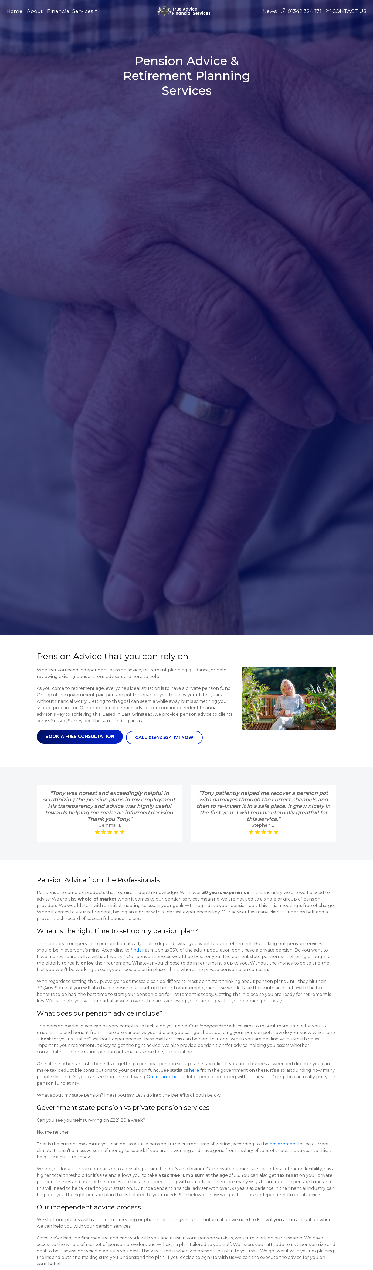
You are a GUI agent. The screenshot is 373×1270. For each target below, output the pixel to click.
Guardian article (164, 1076)
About (35, 11)
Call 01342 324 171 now (164, 737)
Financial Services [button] (70, 11)
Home (15, 10)
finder (137, 950)
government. (284, 1144)
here (194, 1070)
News (270, 11)
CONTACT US (346, 11)
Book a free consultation (79, 736)
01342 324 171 (301, 11)
